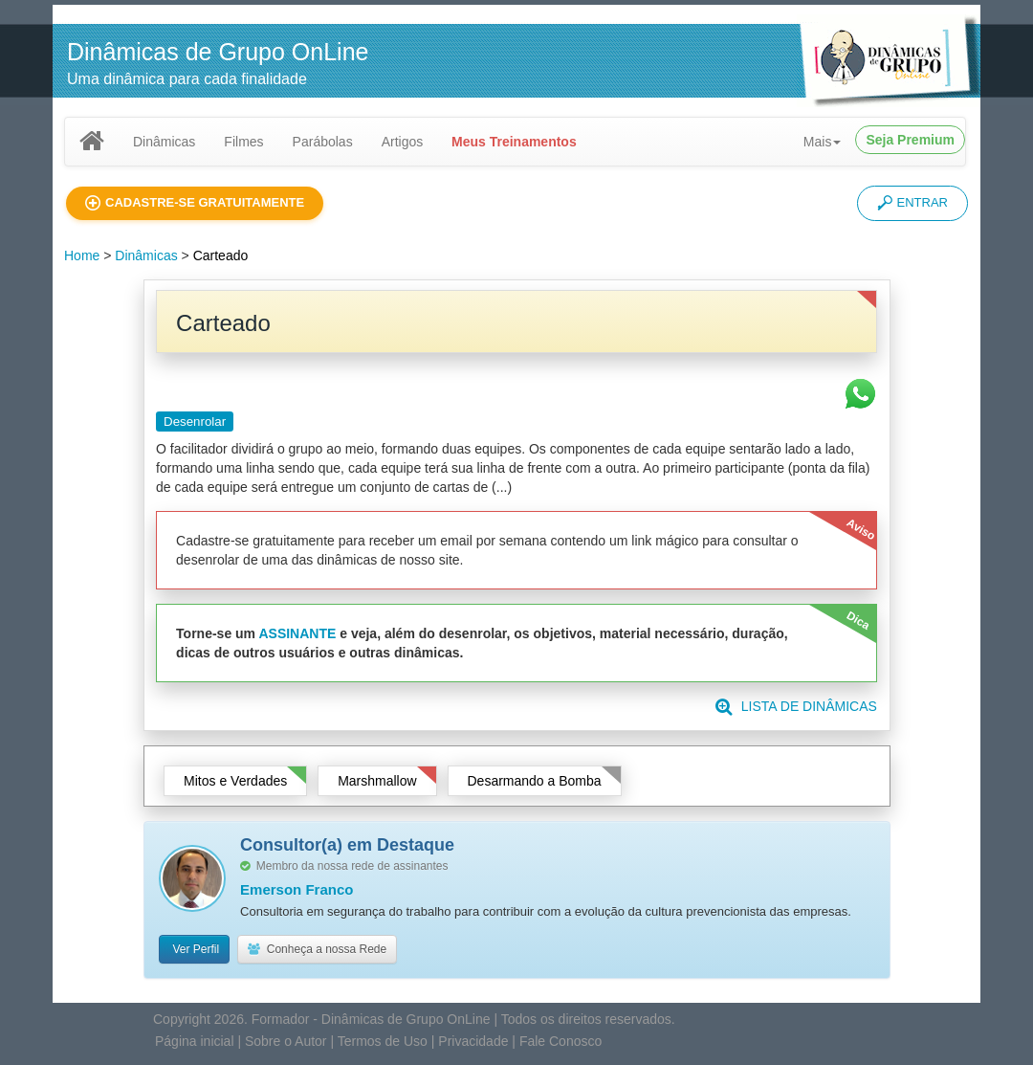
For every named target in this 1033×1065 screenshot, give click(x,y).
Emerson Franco (296, 891)
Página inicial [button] (194, 1043)
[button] (194, 203)
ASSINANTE (297, 635)
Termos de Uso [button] (383, 1043)
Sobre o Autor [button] (286, 1043)
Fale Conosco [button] (560, 1043)
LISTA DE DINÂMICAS (796, 708)
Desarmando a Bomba (535, 782)
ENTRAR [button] (912, 203)
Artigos (403, 141)
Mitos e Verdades (235, 782)
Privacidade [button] (473, 1043)
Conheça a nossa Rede (317, 951)
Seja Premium (910, 139)
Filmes (243, 141)
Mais (822, 141)
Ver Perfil (194, 951)
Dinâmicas (164, 141)
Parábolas (323, 141)
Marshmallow (377, 782)
